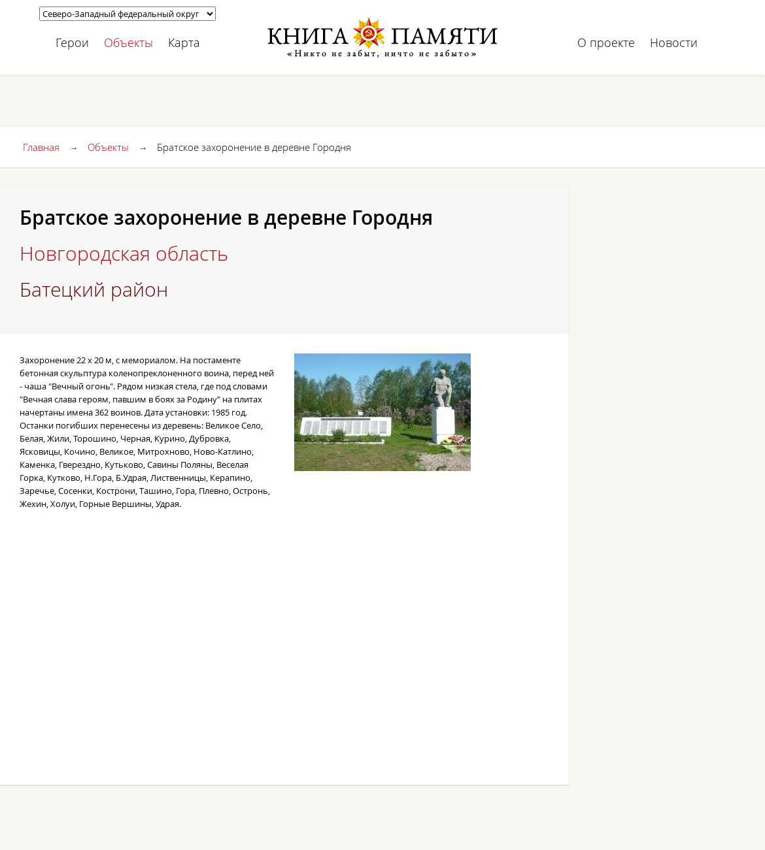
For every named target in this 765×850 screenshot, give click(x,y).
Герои (72, 42)
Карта (184, 42)
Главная (41, 147)
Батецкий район (94, 289)
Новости (674, 42)
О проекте (606, 42)
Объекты (128, 42)
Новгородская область (124, 253)
